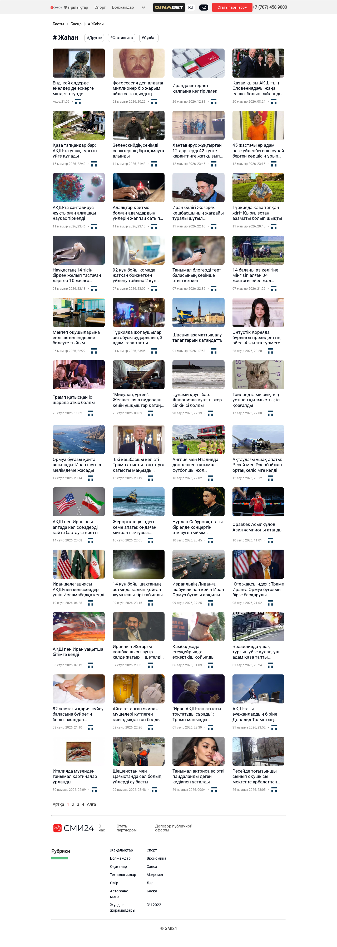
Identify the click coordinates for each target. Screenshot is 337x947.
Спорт (100, 7)
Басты (58, 24)
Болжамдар (123, 7)
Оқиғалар (118, 866)
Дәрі (150, 883)
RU (190, 7)
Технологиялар (123, 875)
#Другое (94, 38)
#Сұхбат (149, 38)
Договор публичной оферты (172, 828)
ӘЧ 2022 (154, 905)
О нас (101, 828)
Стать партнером (232, 7)
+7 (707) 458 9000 (269, 7)
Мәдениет (155, 875)
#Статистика (121, 38)
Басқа (76, 24)
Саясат (153, 866)
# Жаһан (96, 24)
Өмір (114, 883)
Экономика (156, 858)
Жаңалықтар (76, 7)
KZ (203, 7)
